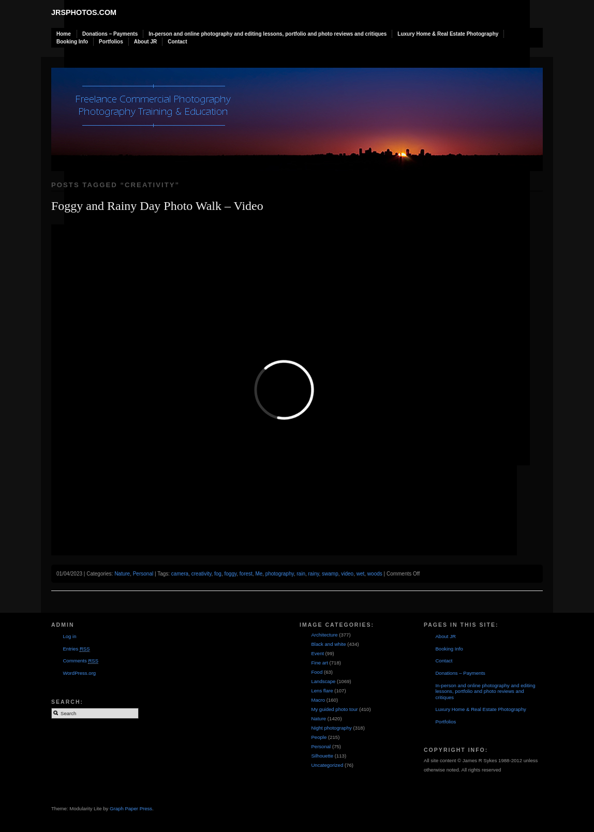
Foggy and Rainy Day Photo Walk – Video (157, 206)
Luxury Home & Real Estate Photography (447, 34)
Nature (122, 574)
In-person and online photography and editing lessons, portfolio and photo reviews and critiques (267, 34)
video (347, 574)
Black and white (328, 644)
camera (179, 574)
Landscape (323, 681)
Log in (69, 636)
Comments (80, 661)
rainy (313, 574)
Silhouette (322, 756)
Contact (177, 41)
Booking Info (72, 41)
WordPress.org (79, 673)
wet (361, 574)
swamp (330, 574)
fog (217, 574)
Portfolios (111, 41)
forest (246, 574)
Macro (318, 700)
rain (300, 574)
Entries (76, 649)
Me (258, 574)
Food (316, 672)
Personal (143, 574)
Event (317, 653)
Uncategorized (327, 765)
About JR (145, 41)
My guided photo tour (334, 709)
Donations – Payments (110, 34)
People (318, 737)
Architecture (324, 635)
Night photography (331, 728)
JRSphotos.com (83, 12)
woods (374, 574)
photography (279, 574)
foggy (231, 574)
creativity (201, 574)
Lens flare (322, 690)
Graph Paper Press (131, 808)
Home (63, 34)
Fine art (319, 662)
